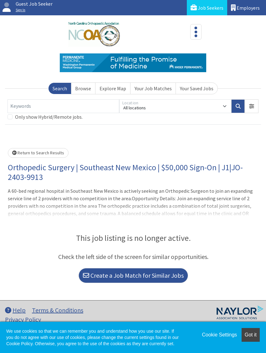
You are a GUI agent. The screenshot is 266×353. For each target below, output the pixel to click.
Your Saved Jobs (196, 88)
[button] (251, 106)
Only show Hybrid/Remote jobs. (49, 117)
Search (60, 88)
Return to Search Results (38, 153)
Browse (83, 88)
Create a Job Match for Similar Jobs (133, 275)
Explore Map (113, 88)
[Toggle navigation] (196, 32)
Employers (245, 8)
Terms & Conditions (57, 310)
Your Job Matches (153, 88)
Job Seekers (207, 8)
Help (15, 310)
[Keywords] (63, 106)
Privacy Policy (23, 319)
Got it (251, 334)
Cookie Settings (219, 334)
